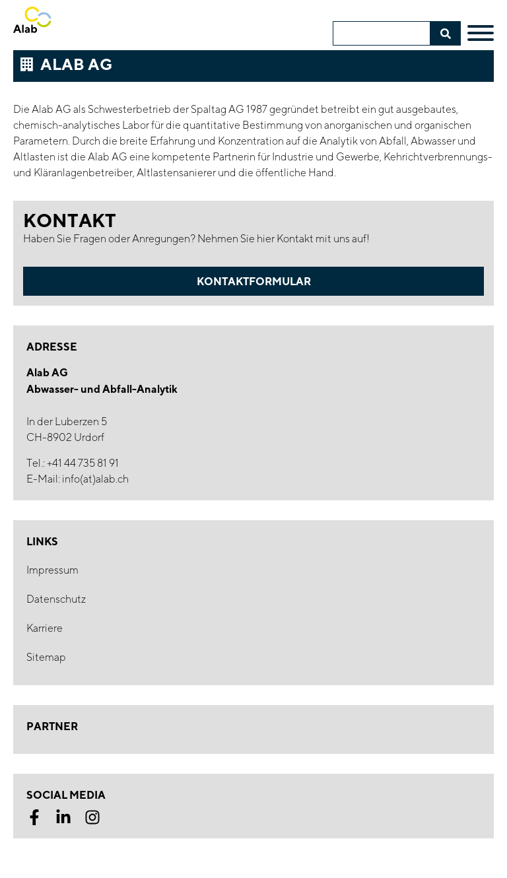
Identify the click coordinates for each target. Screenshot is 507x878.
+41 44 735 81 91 (83, 463)
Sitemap (46, 657)
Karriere (44, 628)
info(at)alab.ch (95, 479)
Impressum (52, 570)
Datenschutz (56, 599)
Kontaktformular (254, 281)
